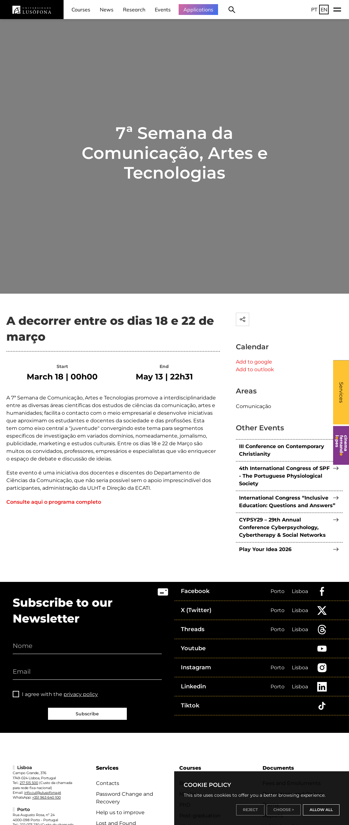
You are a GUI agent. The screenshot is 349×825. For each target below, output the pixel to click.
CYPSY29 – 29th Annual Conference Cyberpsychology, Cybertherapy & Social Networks (282, 527)
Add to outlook (255, 369)
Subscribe (87, 714)
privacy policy (81, 694)
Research (134, 9)
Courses (81, 9)
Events (163, 9)
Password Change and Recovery (124, 798)
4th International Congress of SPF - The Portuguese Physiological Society (284, 476)
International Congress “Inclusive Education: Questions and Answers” (287, 501)
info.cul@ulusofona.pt (42, 792)
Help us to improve (120, 812)
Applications (198, 9)
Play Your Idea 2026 (265, 549)
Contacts (107, 783)
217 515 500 (29, 783)
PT (314, 9)
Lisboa (300, 591)
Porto (277, 591)
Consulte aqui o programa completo (53, 502)
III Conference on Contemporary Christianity (281, 450)
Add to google (254, 362)
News (106, 9)
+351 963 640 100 (46, 797)
